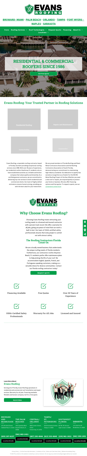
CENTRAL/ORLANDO (35, 420)
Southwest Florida (65, 420)
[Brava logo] (12, 347)
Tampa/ (48, 417)
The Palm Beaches (20, 420)
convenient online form (53, 186)
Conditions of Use (40, 451)
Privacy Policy (15, 451)
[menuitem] (6, 30)
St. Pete (46, 420)
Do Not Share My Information (28, 451)
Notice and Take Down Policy (53, 451)
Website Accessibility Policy (68, 451)
